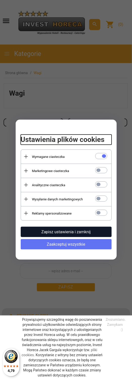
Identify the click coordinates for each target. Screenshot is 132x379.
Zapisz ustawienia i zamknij (66, 231)
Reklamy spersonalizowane (52, 213)
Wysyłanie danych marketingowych (57, 199)
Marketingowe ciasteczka (50, 171)
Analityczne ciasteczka (48, 185)
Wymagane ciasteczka (48, 156)
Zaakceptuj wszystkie (66, 244)
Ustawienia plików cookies (62, 139)
